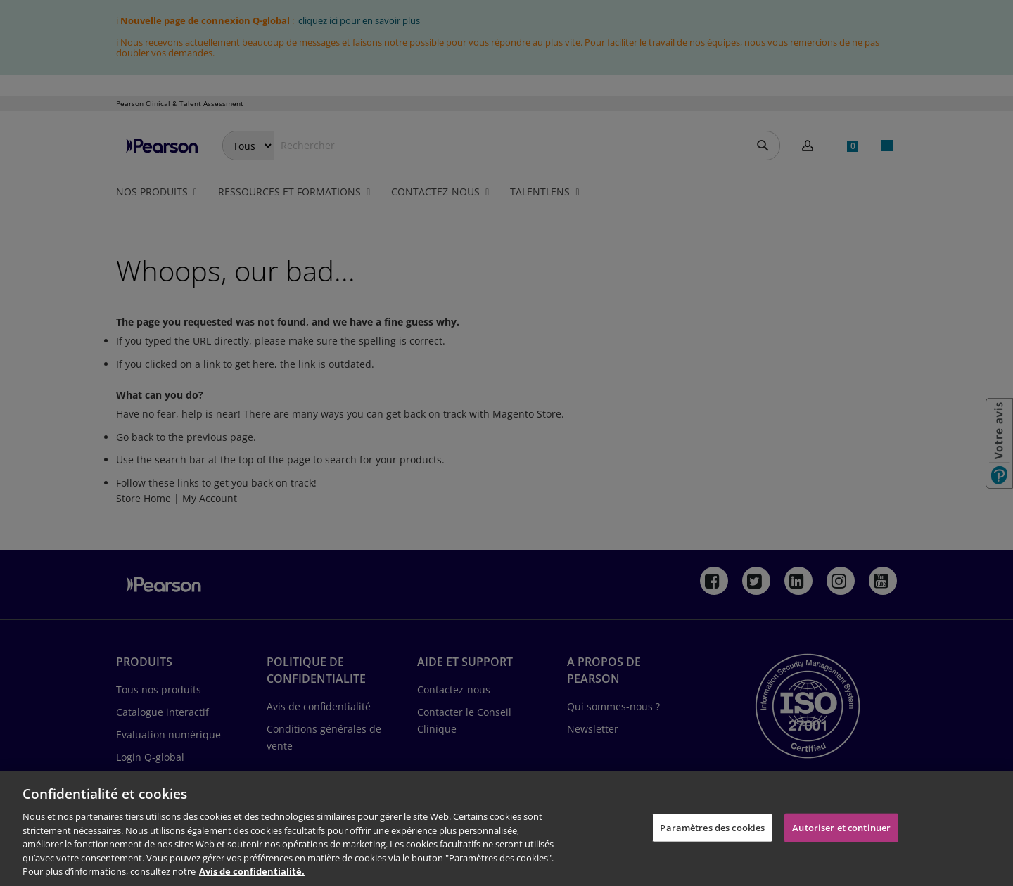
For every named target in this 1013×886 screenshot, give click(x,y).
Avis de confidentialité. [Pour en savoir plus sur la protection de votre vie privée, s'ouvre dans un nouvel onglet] (252, 871)
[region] (506, 828)
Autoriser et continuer (841, 827)
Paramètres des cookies (712, 827)
